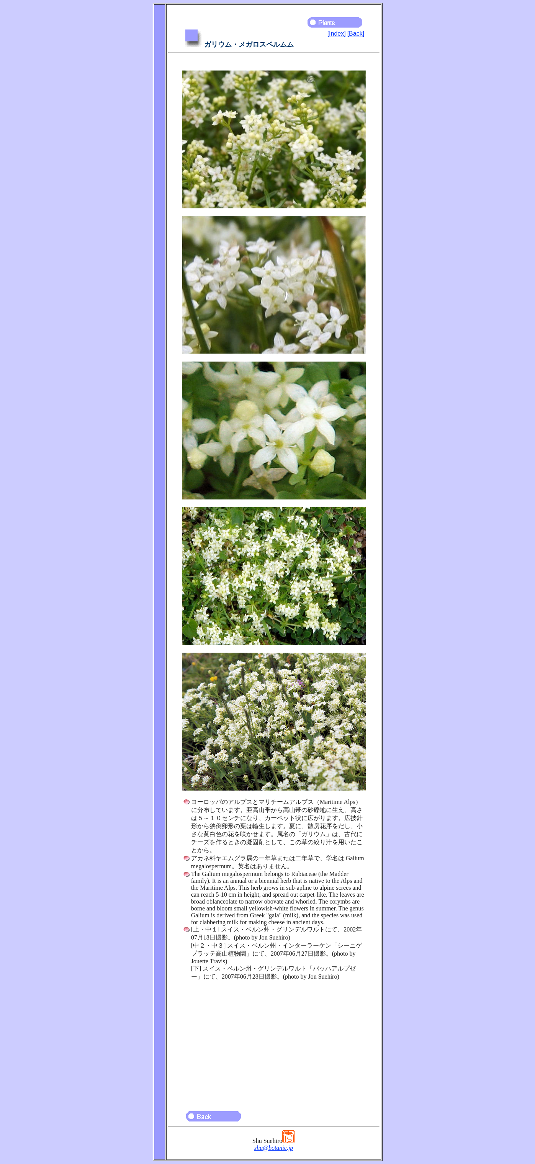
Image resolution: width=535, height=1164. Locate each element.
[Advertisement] (274, 1042)
